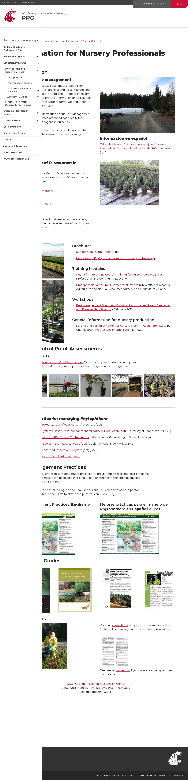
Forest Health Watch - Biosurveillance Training (18, 103)
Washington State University (18, 2)
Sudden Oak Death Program (119, 270)
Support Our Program (15, 133)
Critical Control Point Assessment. (95, 393)
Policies (151, 775)
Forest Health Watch (14, 152)
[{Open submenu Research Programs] (38, 56)
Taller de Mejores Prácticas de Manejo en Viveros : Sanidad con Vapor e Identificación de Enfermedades (148, 145)
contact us (142, 702)
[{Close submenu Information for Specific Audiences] (38, 90)
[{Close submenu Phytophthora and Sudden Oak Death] (38, 70)
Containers (62, 224)
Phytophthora (14, 77)
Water (59, 212)
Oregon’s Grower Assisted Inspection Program (86, 484)
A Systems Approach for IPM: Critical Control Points (89, 468)
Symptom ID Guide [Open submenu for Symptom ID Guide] (17, 96)
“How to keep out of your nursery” (86, 451)
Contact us (58, 393)
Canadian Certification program (84, 491)
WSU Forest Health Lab (16, 158)
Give (180, 4)
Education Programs (14, 63)
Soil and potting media (70, 218)
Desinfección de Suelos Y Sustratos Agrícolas (85, 478)
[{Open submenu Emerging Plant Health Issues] (38, 112)
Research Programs (14, 56)
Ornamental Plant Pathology (22, 40)
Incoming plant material (71, 205)
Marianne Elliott (87, 528)
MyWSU (162, 775)
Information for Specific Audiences (19, 90)
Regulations (139, 653)
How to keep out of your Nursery (138, 277)
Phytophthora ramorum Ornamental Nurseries (131, 307)
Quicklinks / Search (151, 3)
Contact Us (9, 139)
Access (140, 775)
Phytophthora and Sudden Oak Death (15, 70)
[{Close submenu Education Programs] (38, 63)
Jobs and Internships (15, 146)
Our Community (12, 126)
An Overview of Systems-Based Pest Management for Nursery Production (104, 457)
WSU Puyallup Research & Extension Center (114, 716)
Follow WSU (176, 775)
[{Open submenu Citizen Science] (38, 120)
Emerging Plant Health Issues (15, 112)
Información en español (19, 83)
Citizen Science (11, 120)
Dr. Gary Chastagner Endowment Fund (14, 48)
